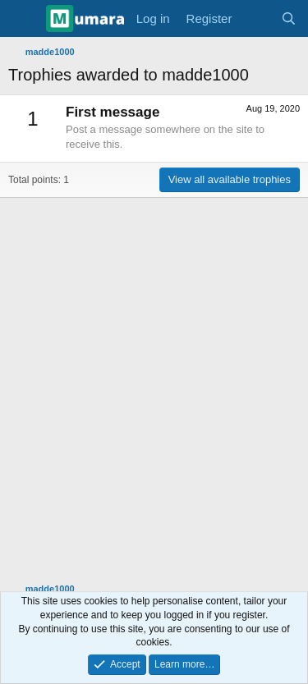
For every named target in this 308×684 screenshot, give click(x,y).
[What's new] (256, 18)
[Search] (289, 18)
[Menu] (22, 18)
